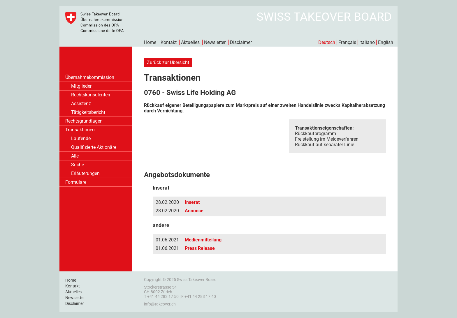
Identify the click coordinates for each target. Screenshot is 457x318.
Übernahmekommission (89, 77)
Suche (77, 164)
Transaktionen (80, 129)
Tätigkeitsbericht (88, 112)
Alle (75, 156)
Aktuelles (190, 42)
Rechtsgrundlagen (84, 121)
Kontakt (169, 42)
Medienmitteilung (203, 240)
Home (150, 42)
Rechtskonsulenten (90, 95)
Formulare (75, 182)
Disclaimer (241, 42)
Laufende (81, 138)
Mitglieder (81, 86)
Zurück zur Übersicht (168, 62)
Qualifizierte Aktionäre (93, 147)
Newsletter (215, 42)
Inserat (192, 202)
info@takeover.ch (160, 304)
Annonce (194, 210)
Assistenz (81, 103)
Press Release (200, 248)
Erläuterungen (85, 173)
